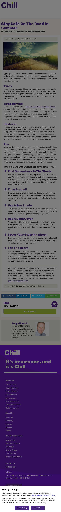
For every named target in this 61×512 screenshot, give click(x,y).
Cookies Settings (22, 508)
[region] (30, 499)
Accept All (37, 508)
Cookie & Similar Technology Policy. (43, 495)
